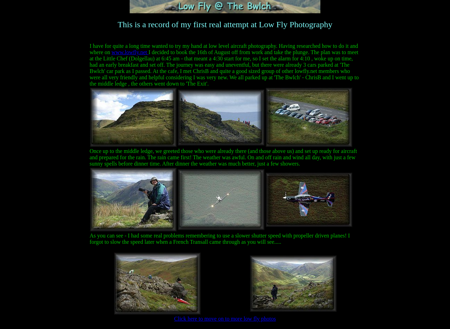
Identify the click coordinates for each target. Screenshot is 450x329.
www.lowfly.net (130, 52)
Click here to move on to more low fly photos (225, 319)
